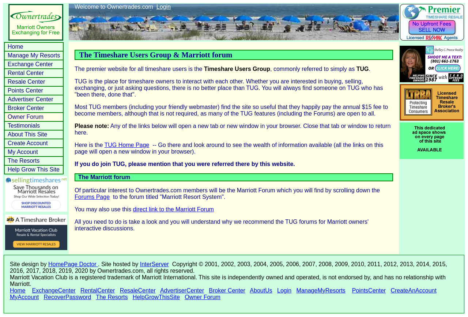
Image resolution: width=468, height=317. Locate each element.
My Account (23, 152)
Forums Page (92, 197)
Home (15, 47)
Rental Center (26, 73)
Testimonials (24, 125)
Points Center (25, 90)
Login (163, 7)
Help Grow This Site (34, 169)
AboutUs (261, 290)
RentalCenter (97, 290)
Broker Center (26, 108)
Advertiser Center (30, 99)
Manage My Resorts (34, 55)
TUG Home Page (127, 145)
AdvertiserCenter (182, 290)
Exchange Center (30, 64)
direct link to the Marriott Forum (173, 209)
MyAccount (24, 297)
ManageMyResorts (321, 290)
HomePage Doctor (73, 264)
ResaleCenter (138, 290)
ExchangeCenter (53, 290)
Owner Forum (26, 117)
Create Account (28, 143)
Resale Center (26, 82)
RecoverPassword (67, 297)
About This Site (27, 134)
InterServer (154, 264)
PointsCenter (369, 290)
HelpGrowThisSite (156, 297)
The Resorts (23, 161)
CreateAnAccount (413, 290)
